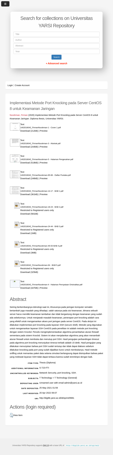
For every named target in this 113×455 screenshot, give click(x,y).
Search (56, 57)
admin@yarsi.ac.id (73, 383)
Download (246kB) (29, 178)
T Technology (45, 378)
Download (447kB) (29, 288)
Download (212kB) (29, 131)
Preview (44, 131)
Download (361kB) (29, 194)
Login (10, 85)
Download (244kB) (29, 147)
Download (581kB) (29, 214)
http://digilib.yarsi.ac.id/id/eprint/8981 (56, 398)
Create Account (22, 85)
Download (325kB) (29, 272)
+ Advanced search (56, 63)
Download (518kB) (29, 162)
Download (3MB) (28, 253)
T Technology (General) (66, 378)
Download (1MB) (28, 233)
